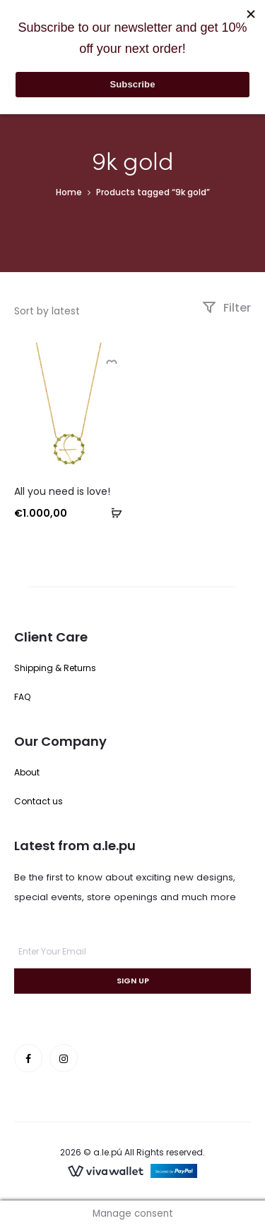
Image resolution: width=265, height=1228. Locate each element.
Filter (226, 308)
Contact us (38, 801)
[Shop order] (80, 310)
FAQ (22, 697)
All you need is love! (62, 491)
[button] (111, 512)
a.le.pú (107, 1152)
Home (69, 192)
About (27, 772)
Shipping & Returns (55, 668)
